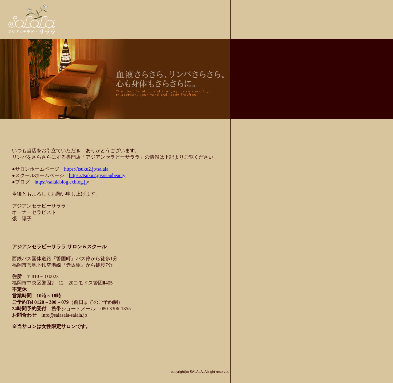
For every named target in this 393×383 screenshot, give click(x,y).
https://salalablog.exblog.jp (61, 181)
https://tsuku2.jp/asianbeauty (97, 175)
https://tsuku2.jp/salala (86, 169)
